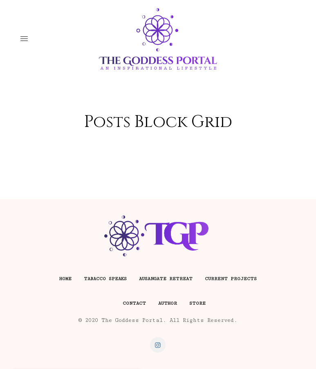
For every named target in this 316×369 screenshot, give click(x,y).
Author (167, 303)
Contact (134, 303)
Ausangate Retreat (166, 278)
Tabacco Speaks (105, 278)
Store (197, 303)
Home (65, 278)
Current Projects (231, 278)
